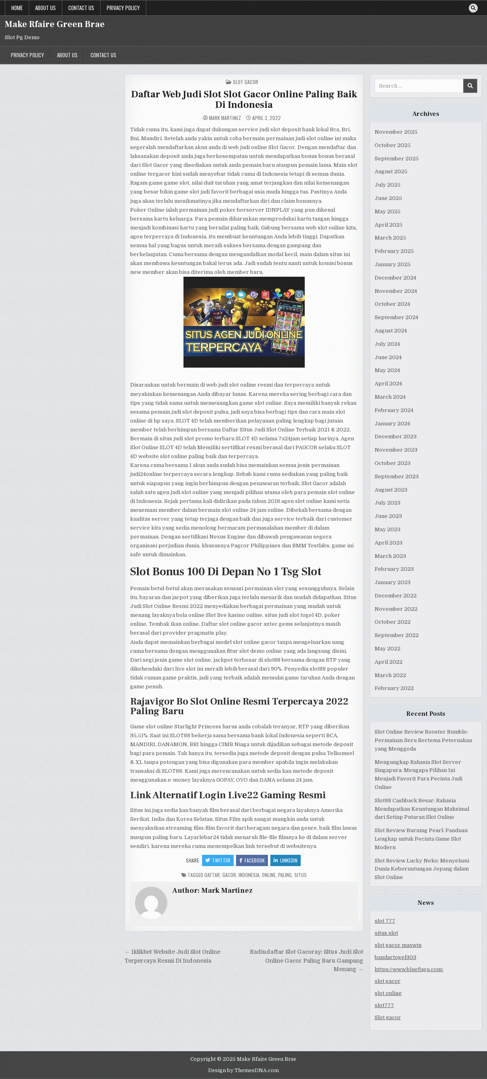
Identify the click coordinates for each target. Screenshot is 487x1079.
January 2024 (392, 424)
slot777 (384, 1005)
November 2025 (396, 132)
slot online (388, 993)
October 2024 (392, 304)
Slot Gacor (245, 81)
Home (17, 8)
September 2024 (396, 317)
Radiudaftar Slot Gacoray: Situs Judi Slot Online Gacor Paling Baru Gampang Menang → (306, 961)
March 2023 (390, 556)
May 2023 (388, 529)
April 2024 (388, 384)
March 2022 (390, 675)
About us (45, 8)
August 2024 (391, 331)
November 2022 (396, 609)
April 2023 (389, 543)
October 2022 (393, 622)
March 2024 (390, 397)
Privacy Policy (123, 8)
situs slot (386, 933)
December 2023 (396, 436)
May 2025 (388, 211)
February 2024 (394, 410)
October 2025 (393, 145)
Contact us (81, 8)
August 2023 (391, 490)
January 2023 (393, 582)
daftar (212, 874)
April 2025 (389, 225)
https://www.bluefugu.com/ (409, 969)
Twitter (217, 860)
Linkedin (285, 860)
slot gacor (388, 981)
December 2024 (395, 278)
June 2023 (388, 516)
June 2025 (388, 198)
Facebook (252, 860)
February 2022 (394, 688)
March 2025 (390, 238)
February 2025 (394, 251)
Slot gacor (388, 1017)
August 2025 (391, 171)
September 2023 (397, 476)
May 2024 (387, 370)
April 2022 (389, 662)
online (269, 874)
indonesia (248, 874)
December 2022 (396, 596)
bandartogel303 (395, 957)
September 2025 (397, 159)
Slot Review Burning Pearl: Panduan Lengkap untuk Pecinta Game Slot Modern (421, 838)
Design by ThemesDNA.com (243, 1070)
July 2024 (387, 344)
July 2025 (388, 185)
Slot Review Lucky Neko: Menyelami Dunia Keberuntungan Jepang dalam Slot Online (422, 869)
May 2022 (388, 649)
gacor (229, 874)
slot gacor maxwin (398, 945)
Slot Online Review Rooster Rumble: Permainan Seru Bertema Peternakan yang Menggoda (423, 740)
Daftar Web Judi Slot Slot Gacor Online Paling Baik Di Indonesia (244, 99)
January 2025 (393, 264)
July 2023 (388, 503)
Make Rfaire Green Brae (55, 24)
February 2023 (394, 569)
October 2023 (393, 463)
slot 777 (385, 921)
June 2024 (388, 357)
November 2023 (396, 450)
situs (300, 874)
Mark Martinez (225, 118)
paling (285, 874)
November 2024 (396, 291)
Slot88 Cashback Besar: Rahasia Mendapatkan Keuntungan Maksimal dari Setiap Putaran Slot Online (422, 808)
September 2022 (397, 635)
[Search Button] (473, 8)
